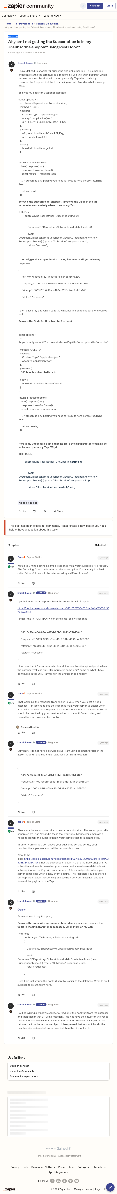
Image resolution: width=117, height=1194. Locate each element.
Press (61, 1167)
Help (25, 1167)
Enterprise (84, 1167)
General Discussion (47, 23)
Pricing (15, 1167)
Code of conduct (19, 1065)
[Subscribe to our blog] (64, 1181)
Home (8, 23)
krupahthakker (25, 63)
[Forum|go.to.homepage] (29, 6)
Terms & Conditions (46, 1156)
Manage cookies (83, 1189)
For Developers (24, 23)
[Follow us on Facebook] (52, 1181)
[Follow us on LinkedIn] (58, 1181)
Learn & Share (30, 15)
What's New (53, 15)
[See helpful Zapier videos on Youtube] (76, 1181)
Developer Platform (43, 1167)
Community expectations (24, 1076)
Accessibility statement (69, 1156)
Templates (100, 1167)
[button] (95, 6)
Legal (98, 1189)
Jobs (71, 1167)
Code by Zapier (28, 502)
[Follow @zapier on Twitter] (70, 1181)
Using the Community (22, 1071)
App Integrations (58, 1172)
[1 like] (27, 727)
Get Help (9, 15)
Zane (20, 557)
